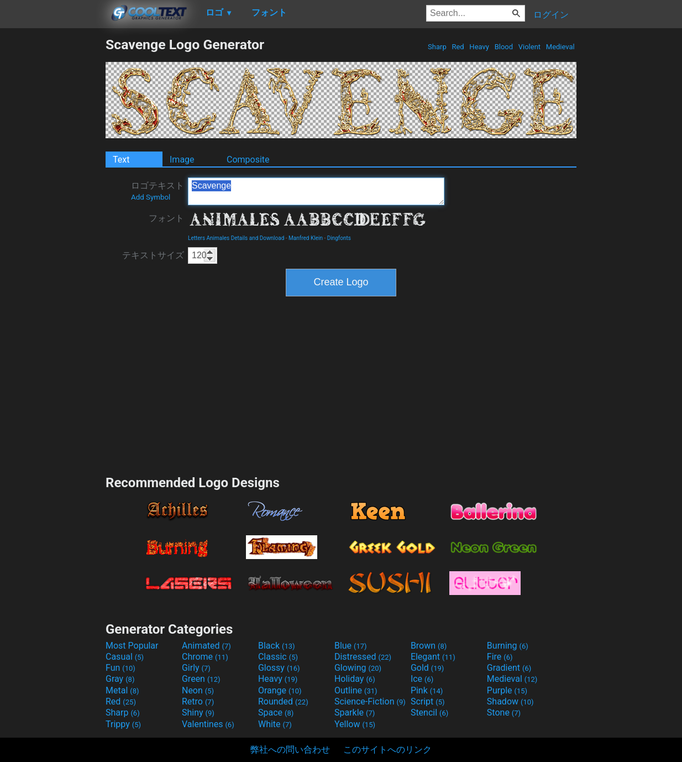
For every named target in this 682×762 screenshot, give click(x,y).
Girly (196, 667)
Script (428, 701)
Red (458, 47)
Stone (504, 712)
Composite (248, 159)
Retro (198, 701)
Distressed (362, 656)
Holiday (354, 679)
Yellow (354, 724)
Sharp (437, 47)
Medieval (560, 47)
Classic (278, 656)
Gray (120, 679)
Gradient (509, 667)
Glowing (357, 667)
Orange (280, 690)
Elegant (433, 656)
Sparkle (354, 712)
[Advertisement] (52, 202)
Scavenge (316, 191)
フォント (166, 218)
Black (276, 645)
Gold (427, 667)
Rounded (283, 701)
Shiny (198, 712)
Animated (206, 645)
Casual (125, 656)
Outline (355, 690)
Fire (500, 656)
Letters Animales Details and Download (236, 238)
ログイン (551, 14)
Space (275, 712)
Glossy (279, 667)
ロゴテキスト (157, 190)
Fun (120, 667)
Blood (503, 47)
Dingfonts (339, 238)
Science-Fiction (370, 701)
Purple (507, 690)
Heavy (479, 47)
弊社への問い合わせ (290, 749)
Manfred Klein (305, 238)
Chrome (205, 656)
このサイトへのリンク (387, 749)
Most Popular (132, 645)
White (275, 724)
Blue (350, 645)
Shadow (510, 701)
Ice (422, 679)
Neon (198, 690)
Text (121, 159)
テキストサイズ (153, 255)
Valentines (208, 724)
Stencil (429, 712)
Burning (507, 645)
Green (201, 679)
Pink (427, 690)
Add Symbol (150, 197)
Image (182, 159)
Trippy (123, 724)
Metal (122, 690)
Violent (530, 47)
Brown (429, 645)
